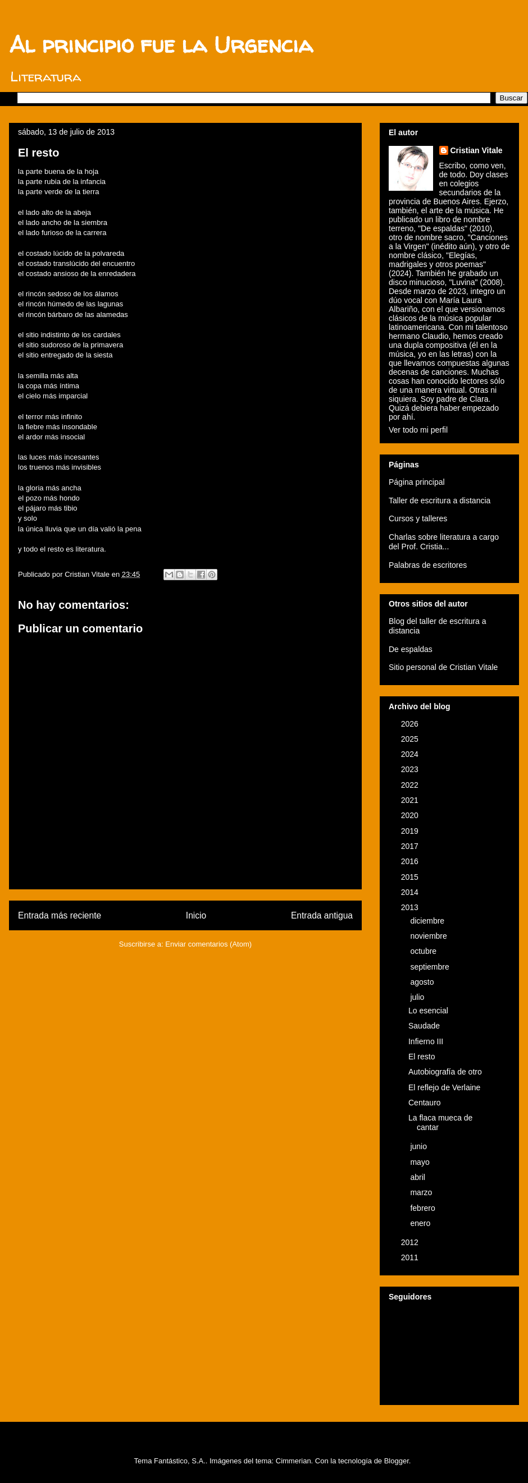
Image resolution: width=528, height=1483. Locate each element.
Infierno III (425, 1041)
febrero (423, 1208)
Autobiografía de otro (445, 1071)
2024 (411, 754)
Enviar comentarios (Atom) (208, 944)
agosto (423, 981)
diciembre (428, 920)
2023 (411, 769)
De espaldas (411, 649)
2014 (411, 892)
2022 (411, 784)
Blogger (396, 1461)
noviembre (429, 935)
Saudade (424, 1025)
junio (419, 1146)
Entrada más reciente (59, 915)
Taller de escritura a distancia (439, 500)
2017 (411, 846)
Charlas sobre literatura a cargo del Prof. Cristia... (444, 541)
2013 (411, 907)
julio (418, 997)
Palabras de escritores (428, 565)
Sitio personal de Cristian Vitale (443, 667)
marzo (422, 1192)
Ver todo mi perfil (418, 429)
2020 (411, 815)
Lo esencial (428, 1010)
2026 (411, 723)
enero (421, 1223)
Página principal (417, 482)
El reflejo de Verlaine (444, 1087)
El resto (421, 1056)
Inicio (196, 915)
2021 (411, 800)
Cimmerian (293, 1461)
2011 (411, 1257)
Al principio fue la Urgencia (161, 44)
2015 (411, 877)
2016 (411, 861)
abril (418, 1177)
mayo (420, 1162)
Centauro (424, 1102)
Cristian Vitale (476, 150)
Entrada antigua (322, 915)
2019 (411, 831)
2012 (411, 1242)
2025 (411, 738)
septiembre (430, 966)
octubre (424, 951)
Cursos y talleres (418, 518)
